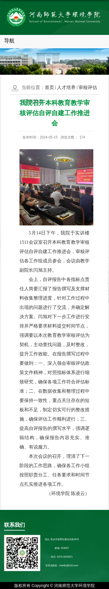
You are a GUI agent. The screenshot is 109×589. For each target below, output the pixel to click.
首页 (49, 87)
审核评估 (87, 87)
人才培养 (66, 87)
